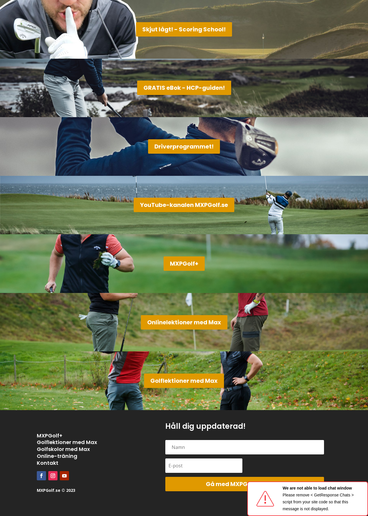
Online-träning (57, 456)
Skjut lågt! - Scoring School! (184, 29)
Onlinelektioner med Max (184, 322)
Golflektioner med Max (184, 381)
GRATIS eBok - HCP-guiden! (184, 88)
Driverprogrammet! (184, 146)
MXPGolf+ (184, 264)
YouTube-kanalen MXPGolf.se (184, 205)
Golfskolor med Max (63, 449)
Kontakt (47, 463)
